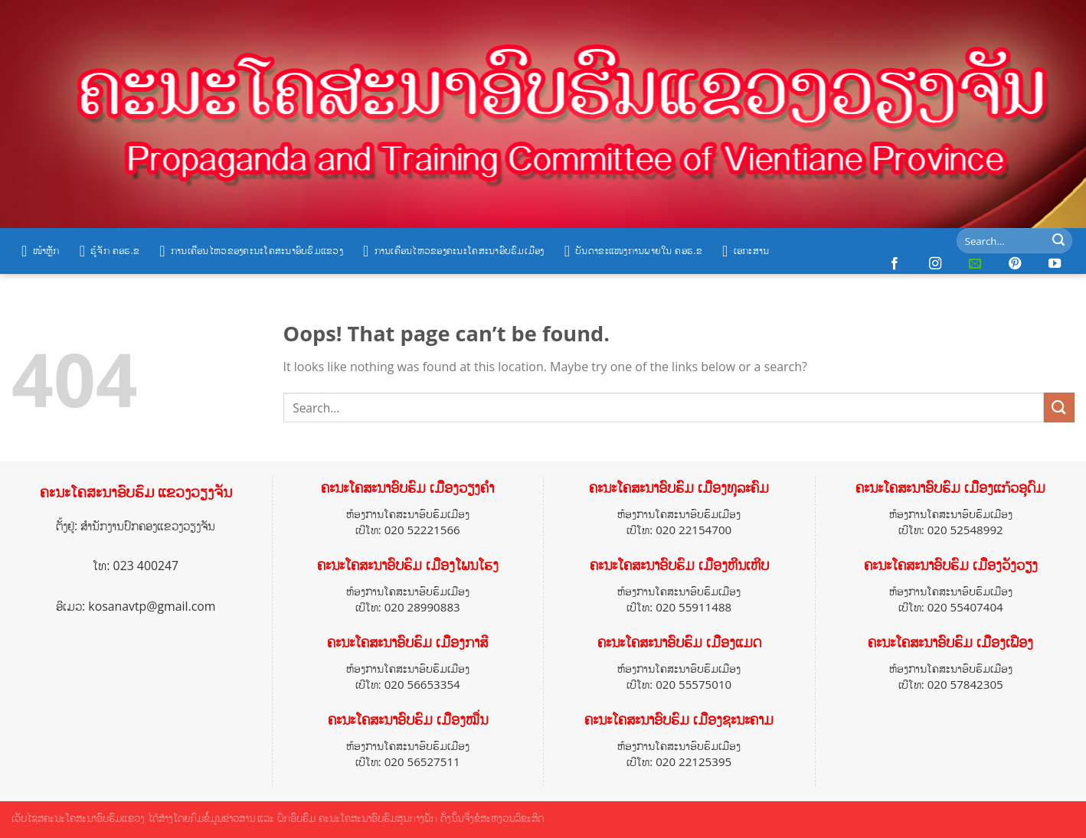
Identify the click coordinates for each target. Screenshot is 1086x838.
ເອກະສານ (745, 251)
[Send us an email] (975, 264)
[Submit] (1058, 241)
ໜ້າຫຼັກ (40, 251)
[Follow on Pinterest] (1015, 264)
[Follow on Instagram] (935, 264)
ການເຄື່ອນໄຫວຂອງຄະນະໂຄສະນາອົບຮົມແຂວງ (251, 251)
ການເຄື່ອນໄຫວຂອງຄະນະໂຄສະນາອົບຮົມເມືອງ (454, 251)
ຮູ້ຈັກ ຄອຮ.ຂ (110, 251)
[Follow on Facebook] (894, 264)
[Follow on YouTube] (1055, 264)
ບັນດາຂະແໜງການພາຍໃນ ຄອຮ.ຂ (633, 251)
